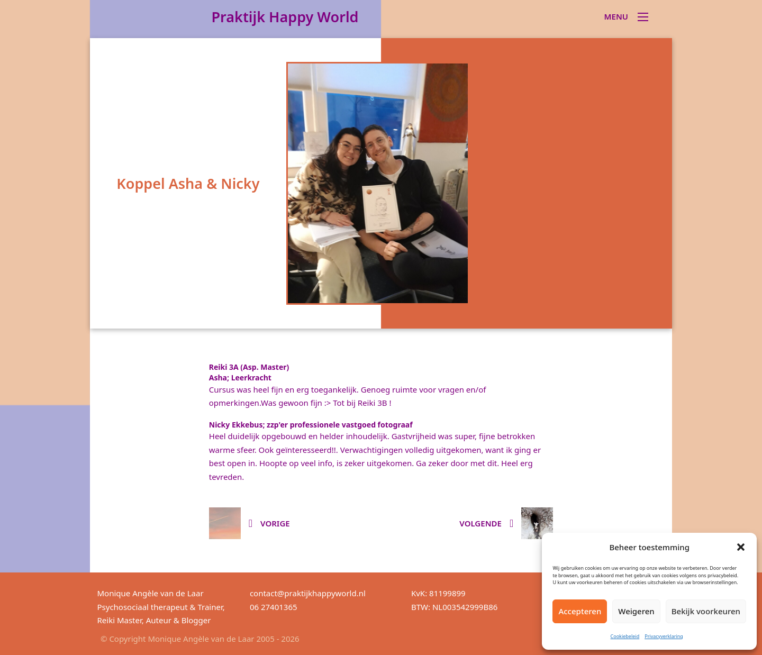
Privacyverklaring (664, 636)
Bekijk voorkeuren (706, 611)
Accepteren (579, 611)
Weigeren (636, 611)
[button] (741, 547)
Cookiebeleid (625, 636)
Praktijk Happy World (284, 17)
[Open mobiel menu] (643, 17)
